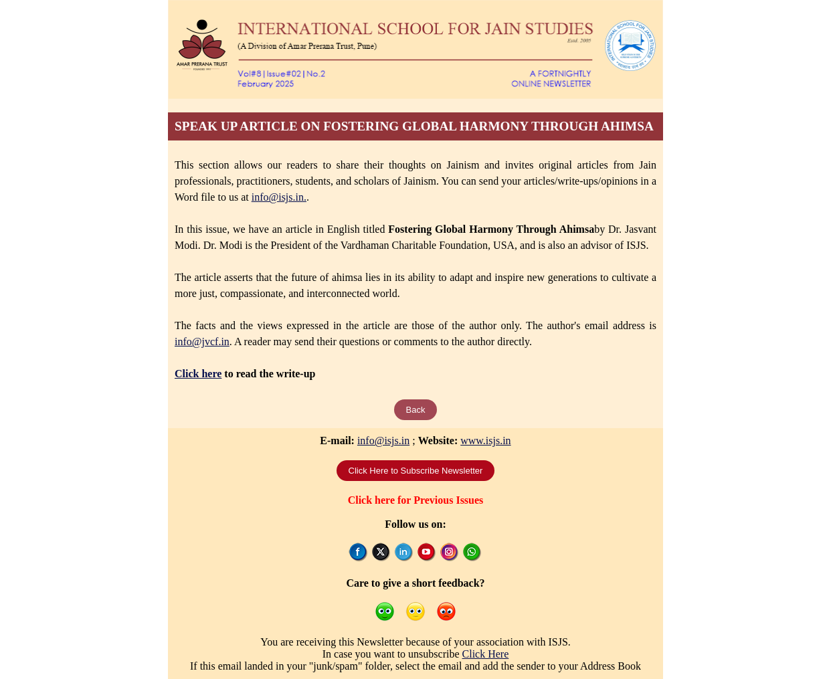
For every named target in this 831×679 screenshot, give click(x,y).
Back (416, 410)
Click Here (485, 654)
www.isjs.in (485, 440)
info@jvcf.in (202, 341)
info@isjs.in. (279, 197)
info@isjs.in (383, 440)
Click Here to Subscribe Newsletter (416, 471)
